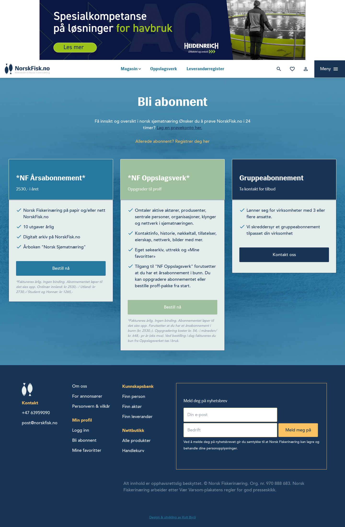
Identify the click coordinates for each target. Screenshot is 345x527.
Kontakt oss (284, 254)
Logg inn (304, 69)
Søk (278, 69)
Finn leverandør (137, 416)
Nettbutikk (133, 430)
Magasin (129, 68)
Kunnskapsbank (138, 386)
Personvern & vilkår (91, 406)
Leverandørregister (205, 68)
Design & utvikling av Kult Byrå (172, 517)
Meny (325, 68)
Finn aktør (132, 406)
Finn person (133, 396)
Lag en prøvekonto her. (179, 127)
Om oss (79, 386)
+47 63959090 (36, 412)
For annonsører (87, 396)
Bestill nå (60, 268)
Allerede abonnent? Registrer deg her (172, 141)
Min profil (82, 420)
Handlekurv (133, 450)
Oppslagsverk (163, 68)
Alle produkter (136, 440)
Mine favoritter (291, 69)
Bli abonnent (84, 440)
